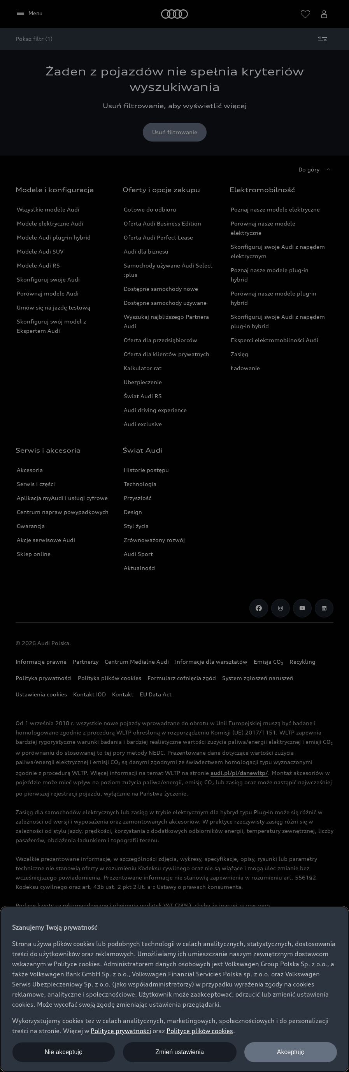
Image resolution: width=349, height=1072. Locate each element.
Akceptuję (290, 1052)
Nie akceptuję (63, 1052)
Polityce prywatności (121, 1031)
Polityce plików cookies (200, 1031)
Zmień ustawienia (180, 1052)
